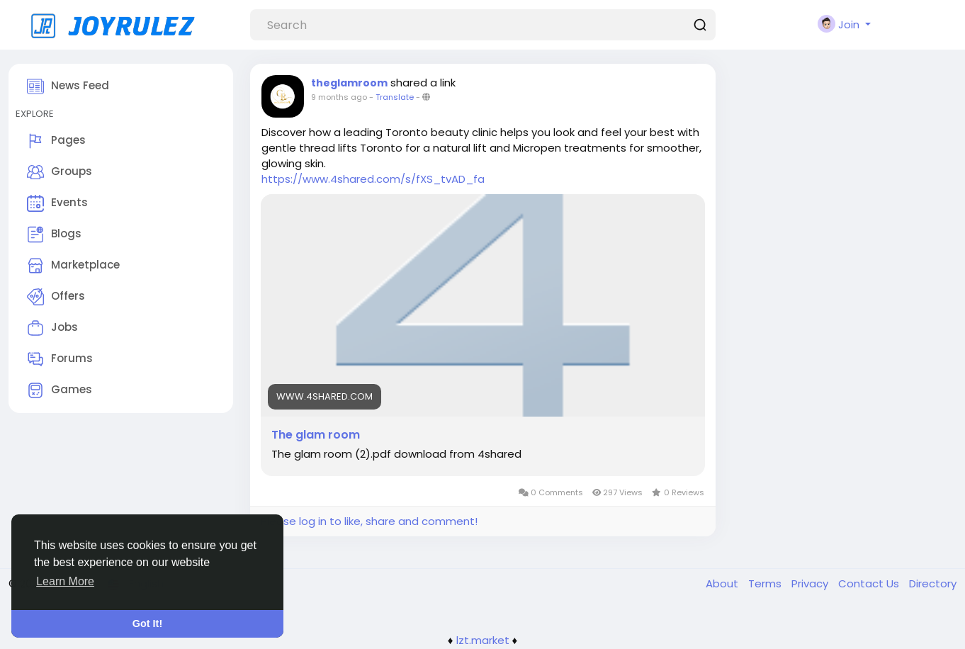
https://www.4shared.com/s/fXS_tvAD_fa (373, 178)
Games (59, 390)
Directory (932, 583)
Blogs (54, 234)
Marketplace (73, 265)
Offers (56, 296)
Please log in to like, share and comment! (369, 521)
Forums (60, 359)
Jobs (52, 328)
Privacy (811, 583)
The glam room (315, 435)
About (723, 583)
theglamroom (349, 83)
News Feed (68, 86)
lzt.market (482, 640)
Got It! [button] (147, 623)
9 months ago (339, 97)
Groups (59, 172)
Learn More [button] (65, 581)
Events (57, 203)
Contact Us (870, 583)
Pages (56, 140)
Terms (766, 583)
